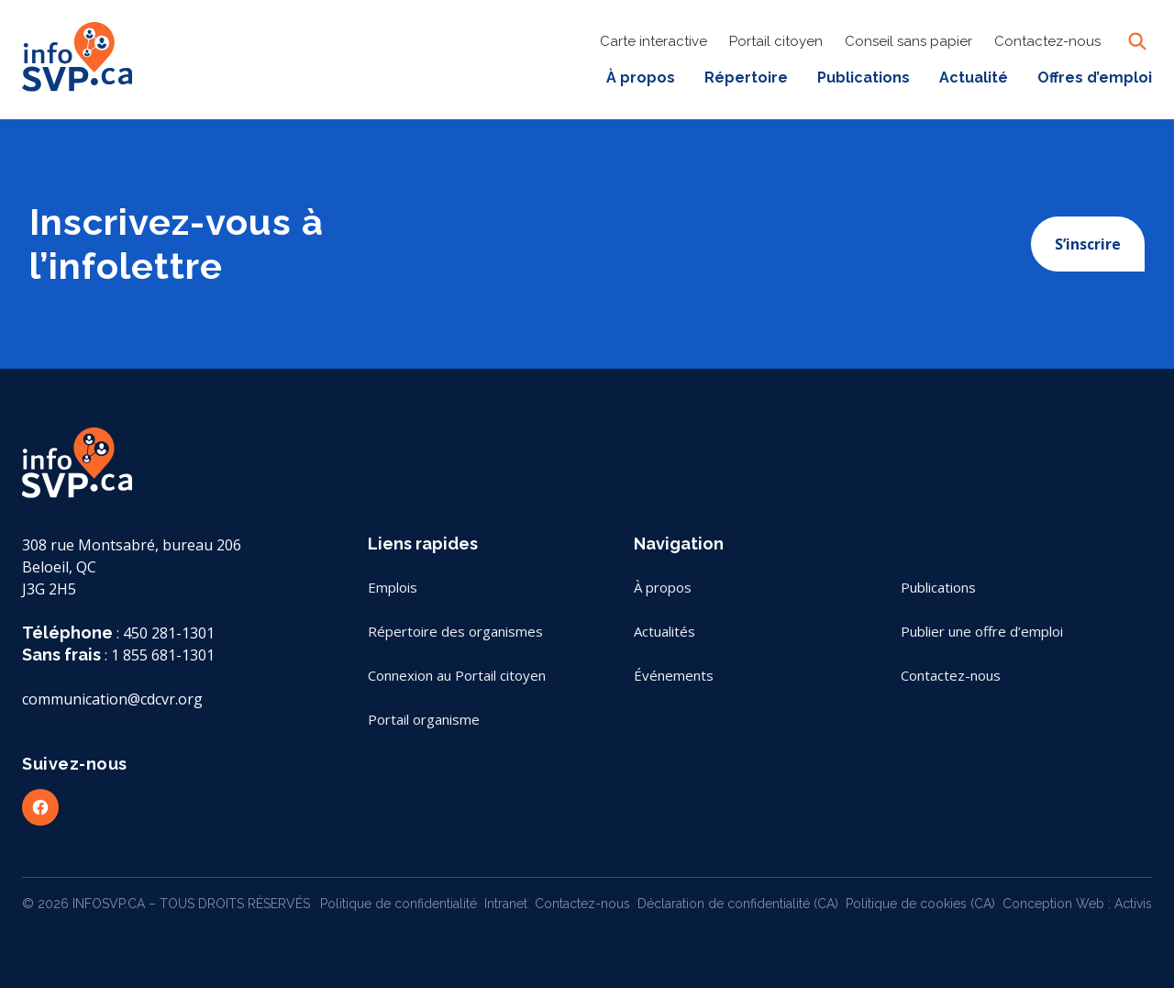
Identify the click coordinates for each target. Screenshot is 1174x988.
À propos (640, 77)
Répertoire (746, 77)
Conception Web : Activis (1077, 903)
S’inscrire (1088, 244)
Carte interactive (653, 41)
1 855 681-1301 (163, 655)
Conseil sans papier (908, 41)
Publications (863, 77)
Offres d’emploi (1094, 77)
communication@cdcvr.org (112, 699)
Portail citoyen (776, 41)
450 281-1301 (169, 633)
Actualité (973, 77)
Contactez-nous (1047, 41)
